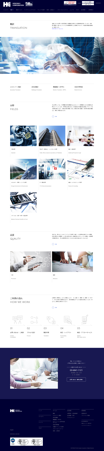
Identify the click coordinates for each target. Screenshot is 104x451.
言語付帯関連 (56, 424)
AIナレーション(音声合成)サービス (59, 422)
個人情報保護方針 (85, 421)
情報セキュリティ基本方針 (86, 423)
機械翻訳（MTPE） (57, 419)
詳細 (56, 116)
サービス (55, 410)
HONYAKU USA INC (14, 434)
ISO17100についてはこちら (57, 28)
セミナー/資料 (88, 2)
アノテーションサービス (29, 9)
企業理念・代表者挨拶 (72, 413)
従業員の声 (84, 413)
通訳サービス (19, 9)
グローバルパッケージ (62, 9)
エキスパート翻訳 (57, 415)
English (79, 3)
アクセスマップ (70, 417)
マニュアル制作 (41, 9)
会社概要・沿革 (70, 415)
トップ (40, 410)
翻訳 (11, 9)
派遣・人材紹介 (50, 9)
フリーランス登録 (86, 415)
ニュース (72, 9)
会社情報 (83, 9)
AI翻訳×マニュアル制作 (58, 426)
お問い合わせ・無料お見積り (76, 379)
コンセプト (5, 9)
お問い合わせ (88, 4)
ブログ (77, 9)
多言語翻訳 (55, 417)
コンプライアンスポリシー (86, 425)
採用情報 (91, 9)
